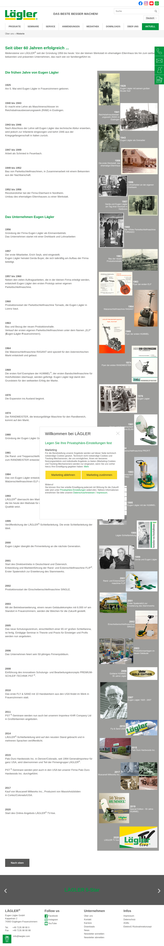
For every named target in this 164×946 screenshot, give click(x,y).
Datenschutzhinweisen (84, 492)
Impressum (102, 492)
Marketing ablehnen (63, 474)
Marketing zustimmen (99, 474)
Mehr (86, 466)
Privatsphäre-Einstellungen (73, 490)
